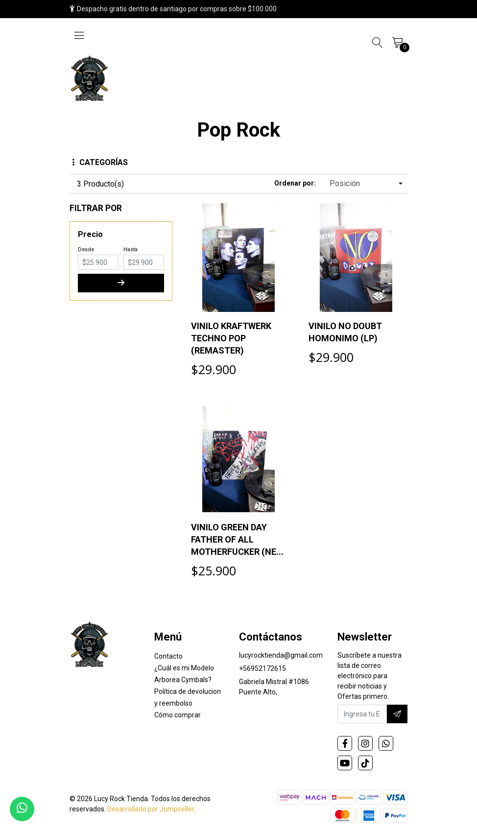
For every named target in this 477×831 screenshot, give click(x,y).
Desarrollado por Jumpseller (150, 809)
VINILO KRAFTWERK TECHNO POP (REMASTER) (231, 338)
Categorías (100, 162)
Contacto (168, 656)
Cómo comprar (177, 715)
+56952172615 (262, 668)
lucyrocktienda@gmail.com (281, 655)
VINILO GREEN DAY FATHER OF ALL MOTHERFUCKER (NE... (237, 539)
